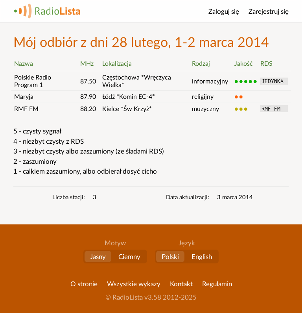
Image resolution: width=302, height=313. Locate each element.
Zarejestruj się (269, 11)
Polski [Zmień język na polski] (170, 256)
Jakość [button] (243, 63)
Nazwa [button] (23, 63)
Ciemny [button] (129, 256)
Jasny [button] (98, 256)
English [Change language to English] (202, 256)
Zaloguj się (223, 11)
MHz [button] (87, 63)
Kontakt (181, 284)
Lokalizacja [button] (117, 63)
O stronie (84, 284)
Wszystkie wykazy (133, 284)
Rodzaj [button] (201, 63)
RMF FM (274, 109)
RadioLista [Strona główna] (47, 11)
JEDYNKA (274, 81)
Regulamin (217, 284)
